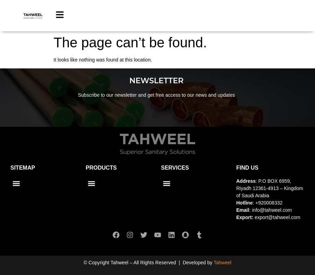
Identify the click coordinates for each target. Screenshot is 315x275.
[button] (16, 183)
